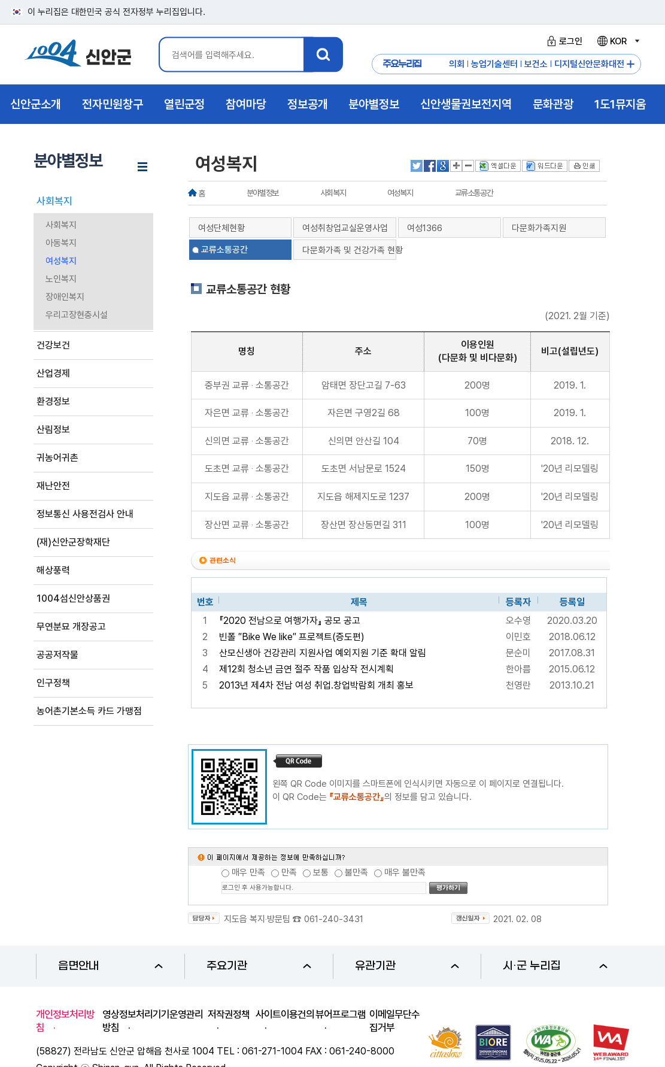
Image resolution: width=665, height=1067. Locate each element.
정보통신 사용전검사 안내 (85, 514)
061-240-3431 (333, 919)
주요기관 (259, 966)
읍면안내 (110, 966)
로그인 (562, 41)
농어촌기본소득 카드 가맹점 (89, 711)
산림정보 (53, 429)
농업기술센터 (494, 64)
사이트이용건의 (285, 1014)
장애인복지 (64, 297)
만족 (289, 872)
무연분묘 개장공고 (71, 626)
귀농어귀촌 (57, 457)
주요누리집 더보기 (630, 64)
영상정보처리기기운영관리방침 (152, 1020)
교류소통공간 (474, 193)
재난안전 (53, 486)
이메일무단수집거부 (394, 1020)
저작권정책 (229, 1014)
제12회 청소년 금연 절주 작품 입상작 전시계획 (306, 669)
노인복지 (61, 279)
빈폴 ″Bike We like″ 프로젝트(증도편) (292, 636)
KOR (617, 41)
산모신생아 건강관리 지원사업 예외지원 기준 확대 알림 (322, 653)
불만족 (356, 872)
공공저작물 (57, 654)
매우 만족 (248, 872)
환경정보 (53, 401)
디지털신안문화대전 (589, 64)
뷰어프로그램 (340, 1014)
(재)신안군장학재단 (73, 542)
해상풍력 (53, 570)
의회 (456, 64)
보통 (321, 872)
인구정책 (53, 683)
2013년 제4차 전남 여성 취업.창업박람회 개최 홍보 (316, 685)
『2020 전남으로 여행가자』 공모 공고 (289, 620)
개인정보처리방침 (65, 1020)
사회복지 (54, 201)
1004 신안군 (78, 55)
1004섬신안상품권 (73, 598)
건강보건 (53, 345)
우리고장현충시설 (76, 315)
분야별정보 (262, 193)
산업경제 (53, 373)
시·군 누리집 (555, 966)
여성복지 (61, 261)
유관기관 (407, 966)
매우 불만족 (405, 872)
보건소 (536, 64)
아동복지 (61, 243)
